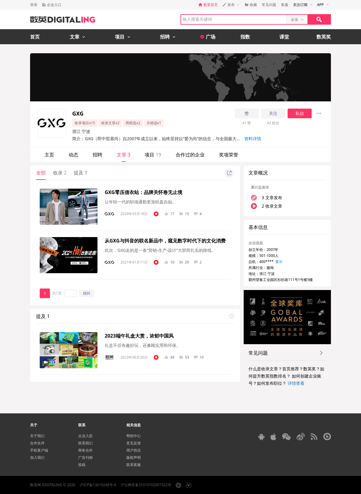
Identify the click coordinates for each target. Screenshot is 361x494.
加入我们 (37, 457)
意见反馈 (133, 443)
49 (169, 357)
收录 (59, 172)
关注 (273, 113)
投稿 (81, 464)
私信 (299, 113)
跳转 (86, 293)
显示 (278, 261)
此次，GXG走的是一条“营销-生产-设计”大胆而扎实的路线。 (160, 250)
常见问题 (269, 4)
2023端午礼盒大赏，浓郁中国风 (139, 335)
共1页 (57, 293)
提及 (80, 172)
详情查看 (296, 383)
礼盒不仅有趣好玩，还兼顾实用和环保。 (142, 345)
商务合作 (85, 450)
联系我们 (85, 443)
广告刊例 (85, 457)
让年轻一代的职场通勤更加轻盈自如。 (140, 202)
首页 (35, 36)
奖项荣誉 (228, 154)
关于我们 (37, 435)
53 (184, 357)
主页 (49, 154)
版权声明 (133, 457)
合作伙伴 (37, 443)
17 (169, 213)
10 (169, 262)
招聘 (97, 154)
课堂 (284, 36)
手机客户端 (39, 450)
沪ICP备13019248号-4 (98, 484)
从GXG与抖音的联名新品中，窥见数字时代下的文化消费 (165, 240)
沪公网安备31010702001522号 (146, 484)
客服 (284, 4)
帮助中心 (133, 435)
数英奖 (323, 36)
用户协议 (133, 450)
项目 (153, 154)
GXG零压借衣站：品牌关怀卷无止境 (143, 192)
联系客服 (133, 464)
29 (184, 262)
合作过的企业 (190, 154)
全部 (41, 172)
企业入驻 (85, 435)
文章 (123, 154)
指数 (245, 36)
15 (184, 213)
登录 (33, 4)
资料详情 (252, 138)
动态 (73, 154)
